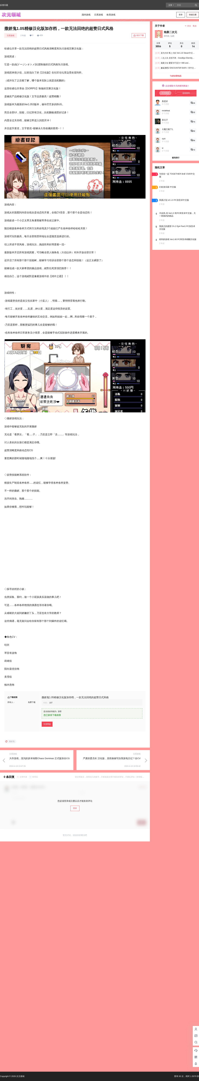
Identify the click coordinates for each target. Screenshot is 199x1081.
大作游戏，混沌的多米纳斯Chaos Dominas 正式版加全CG (39, 776)
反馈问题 (4, 5)
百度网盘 (47, 742)
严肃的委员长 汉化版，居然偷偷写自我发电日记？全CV (112, 776)
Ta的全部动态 (175, 76)
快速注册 (193, 15)
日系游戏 (10, 35)
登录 (181, 15)
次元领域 (20, 1076)
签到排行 (175, 158)
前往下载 (138, 35)
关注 (188, 26)
